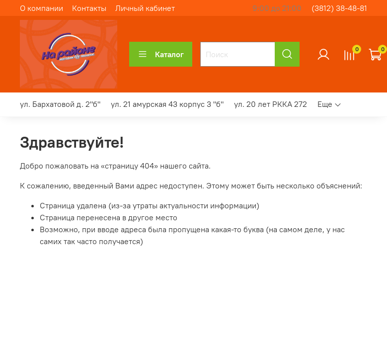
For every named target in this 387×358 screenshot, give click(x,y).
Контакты (89, 8)
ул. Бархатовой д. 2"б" (60, 104)
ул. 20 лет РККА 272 (270, 104)
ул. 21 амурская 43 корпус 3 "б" (167, 104)
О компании (41, 8)
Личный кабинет (145, 8)
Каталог (161, 54)
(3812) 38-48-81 (339, 8)
